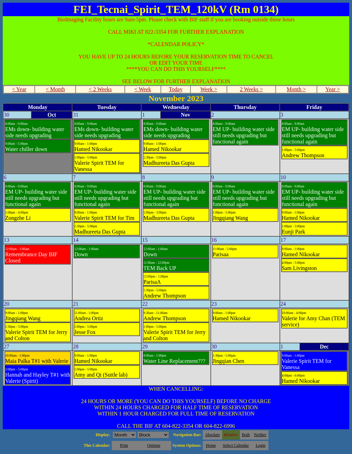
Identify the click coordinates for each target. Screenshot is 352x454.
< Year (19, 89)
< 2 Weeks (100, 89)
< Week (142, 89)
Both (246, 434)
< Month (55, 89)
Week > (208, 89)
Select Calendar (236, 445)
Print (124, 445)
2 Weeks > (251, 89)
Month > (296, 89)
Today (176, 89)
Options (153, 445)
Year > (332, 89)
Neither (260, 434)
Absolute (212, 434)
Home (211, 445)
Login (261, 445)
